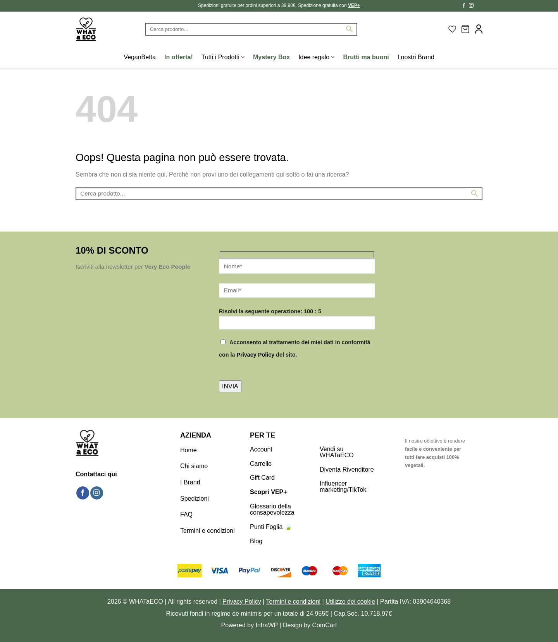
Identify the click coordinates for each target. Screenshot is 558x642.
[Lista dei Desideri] (452, 29)
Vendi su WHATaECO (337, 452)
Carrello (261, 463)
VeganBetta (140, 57)
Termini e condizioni (207, 530)
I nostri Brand (416, 57)
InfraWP (266, 625)
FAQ (186, 514)
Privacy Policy (256, 355)
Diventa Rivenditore (347, 469)
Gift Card (262, 477)
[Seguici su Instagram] (471, 6)
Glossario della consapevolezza (272, 509)
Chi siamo (194, 466)
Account (261, 449)
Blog (256, 541)
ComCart (324, 625)
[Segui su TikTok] (478, 6)
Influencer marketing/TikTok (343, 486)
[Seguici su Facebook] (464, 6)
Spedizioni (194, 498)
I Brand (190, 482)
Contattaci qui (96, 474)
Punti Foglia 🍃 (271, 527)
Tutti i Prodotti (223, 57)
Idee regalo (316, 57)
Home (188, 450)
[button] (465, 29)
